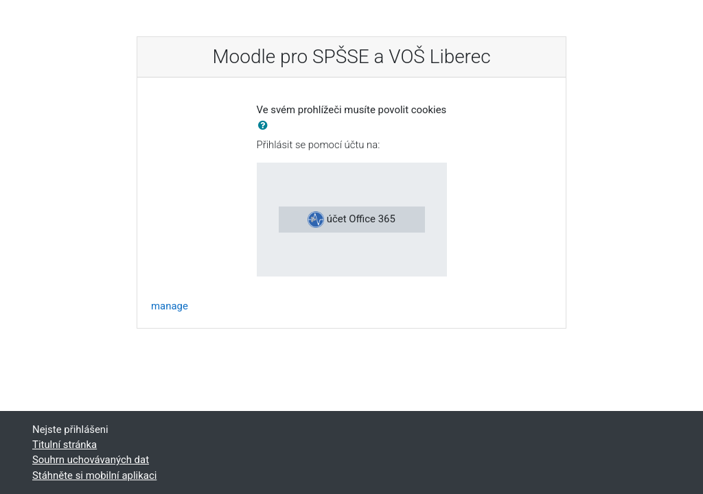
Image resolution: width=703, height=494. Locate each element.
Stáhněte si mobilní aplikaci (94, 475)
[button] (266, 125)
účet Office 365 (351, 219)
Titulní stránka (64, 444)
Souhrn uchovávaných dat (90, 460)
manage (169, 306)
